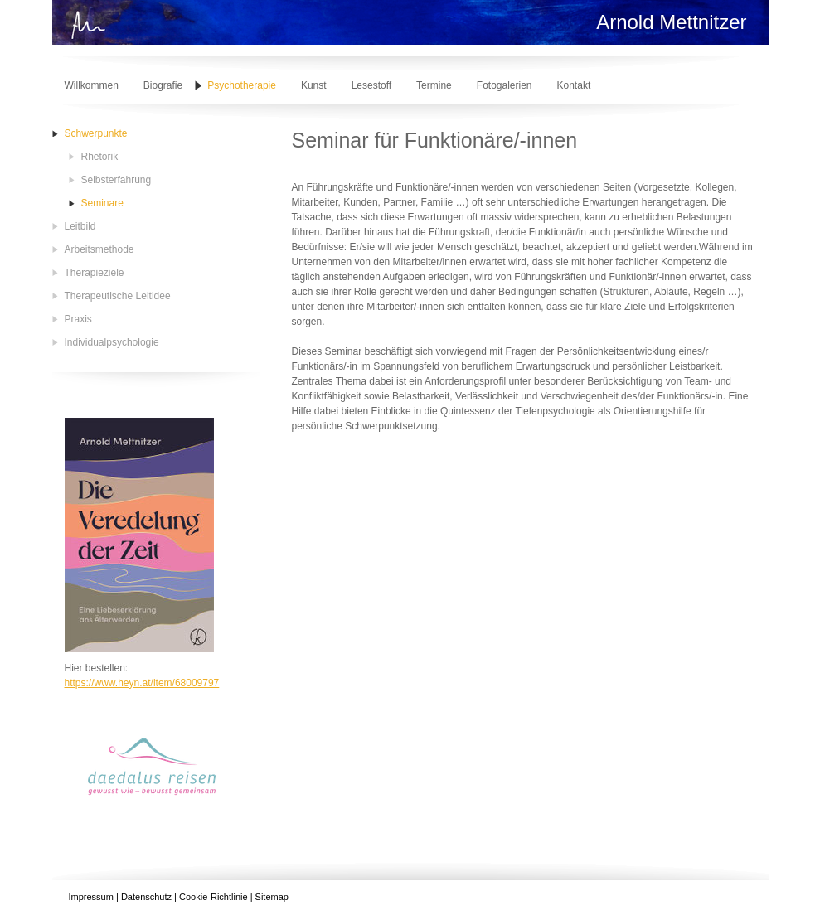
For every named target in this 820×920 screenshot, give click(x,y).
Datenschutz (146, 897)
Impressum (91, 897)
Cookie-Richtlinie (213, 897)
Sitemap (272, 897)
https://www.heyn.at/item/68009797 (142, 683)
